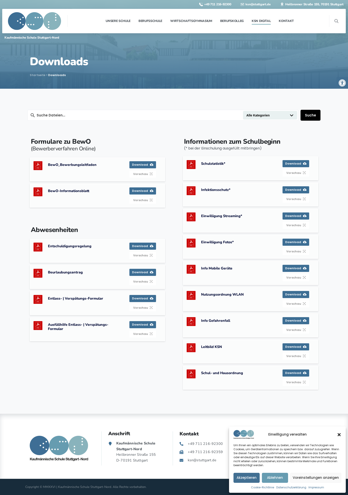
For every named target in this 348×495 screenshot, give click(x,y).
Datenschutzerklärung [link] (291, 487)
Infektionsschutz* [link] (215, 189)
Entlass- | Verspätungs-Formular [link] (75, 298)
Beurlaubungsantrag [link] (65, 272)
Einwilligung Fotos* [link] (217, 242)
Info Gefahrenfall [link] (215, 320)
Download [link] (142, 165)
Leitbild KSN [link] (211, 346)
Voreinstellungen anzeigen (316, 477)
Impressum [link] (316, 487)
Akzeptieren (247, 477)
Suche (310, 115)
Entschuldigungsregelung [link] (69, 246)
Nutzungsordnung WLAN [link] (222, 294)
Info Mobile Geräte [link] (216, 268)
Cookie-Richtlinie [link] (262, 487)
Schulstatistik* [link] (213, 163)
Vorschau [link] (142, 174)
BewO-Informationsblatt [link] (68, 191)
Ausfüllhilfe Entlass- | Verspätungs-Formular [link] (78, 326)
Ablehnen (275, 477)
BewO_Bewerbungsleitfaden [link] (72, 164)
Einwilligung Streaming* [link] (221, 216)
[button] (339, 434)
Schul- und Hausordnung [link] (222, 373)
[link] (342, 83)
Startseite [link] (37, 75)
